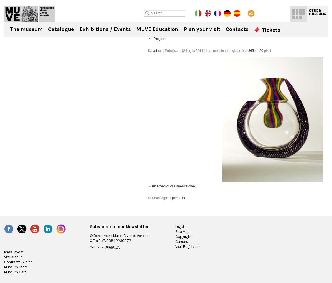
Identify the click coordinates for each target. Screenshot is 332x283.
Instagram (61, 229)
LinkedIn (48, 229)
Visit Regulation (188, 246)
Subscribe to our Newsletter (119, 226)
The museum (26, 29)
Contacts (237, 29)
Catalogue (61, 29)
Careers (181, 241)
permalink (179, 198)
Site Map (182, 232)
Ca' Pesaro (29, 14)
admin (157, 51)
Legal (179, 227)
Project (157, 39)
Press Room (14, 252)
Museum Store (16, 267)
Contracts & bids (18, 262)
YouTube (35, 229)
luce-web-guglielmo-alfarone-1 (174, 186)
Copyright (183, 236)
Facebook (9, 229)
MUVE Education (157, 29)
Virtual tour (13, 257)
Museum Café (15, 272)
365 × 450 (255, 51)
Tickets (267, 30)
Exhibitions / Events (105, 29)
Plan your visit (202, 29)
